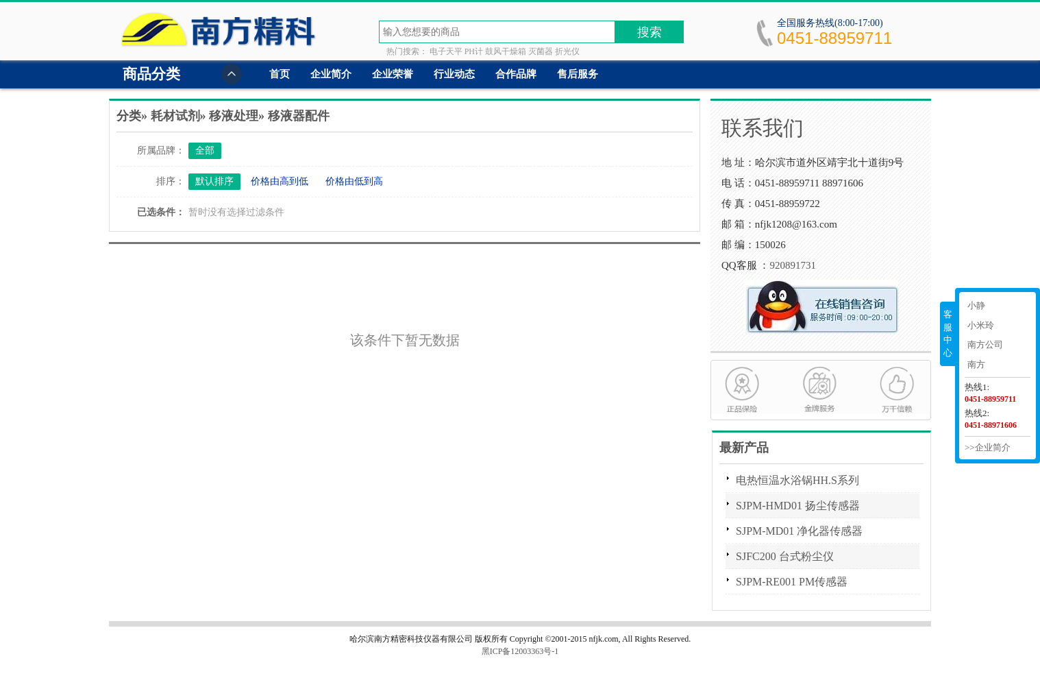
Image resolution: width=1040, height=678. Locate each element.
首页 (279, 74)
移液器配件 (299, 116)
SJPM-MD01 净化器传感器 (799, 531)
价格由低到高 (354, 181)
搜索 (649, 32)
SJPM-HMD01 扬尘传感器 (798, 505)
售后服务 (577, 74)
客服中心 (947, 333)
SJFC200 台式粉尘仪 (785, 556)
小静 (976, 305)
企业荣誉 (392, 74)
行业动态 (454, 74)
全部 (204, 150)
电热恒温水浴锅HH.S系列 (797, 480)
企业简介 (330, 74)
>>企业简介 (988, 447)
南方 (976, 364)
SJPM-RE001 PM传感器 (791, 582)
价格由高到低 (279, 181)
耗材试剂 (175, 116)
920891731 (792, 265)
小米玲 (980, 325)
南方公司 (985, 344)
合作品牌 (515, 74)
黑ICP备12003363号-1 (520, 651)
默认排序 (214, 181)
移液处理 (233, 116)
